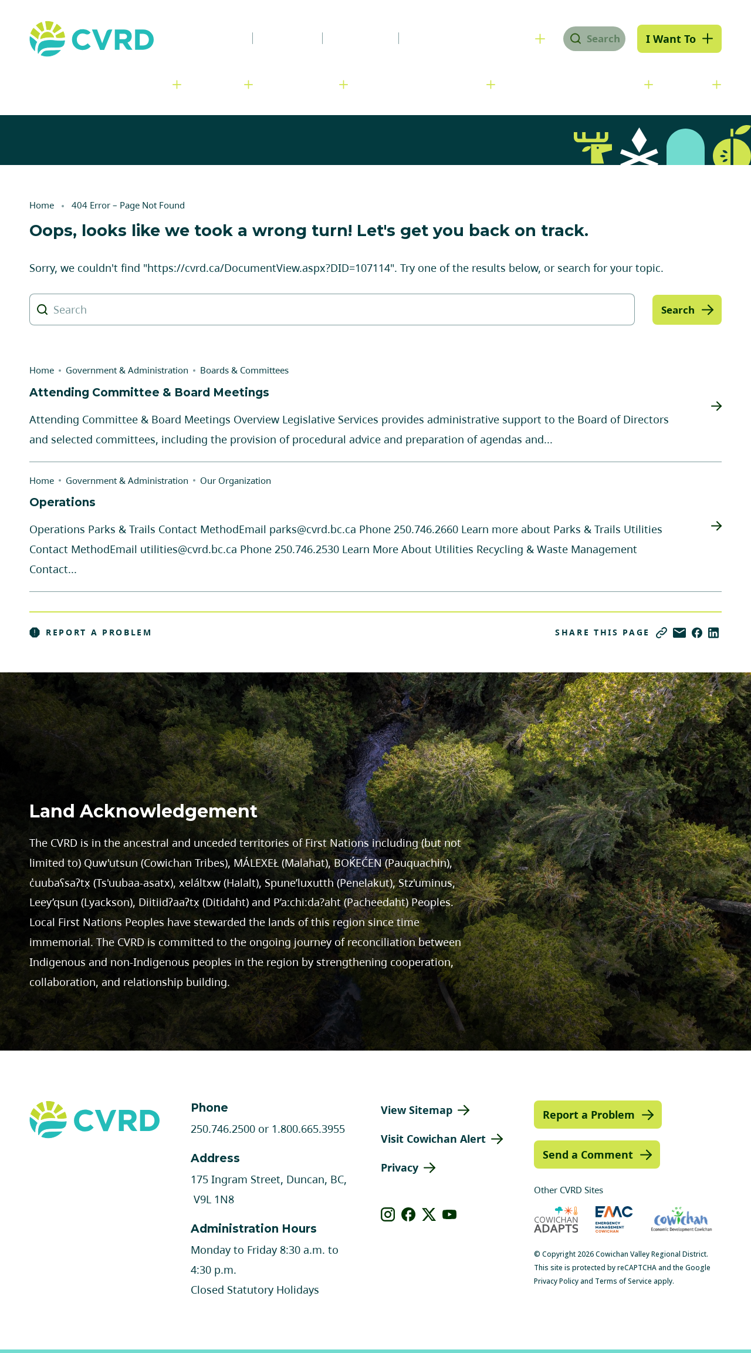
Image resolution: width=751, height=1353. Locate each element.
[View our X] (429, 1214)
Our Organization (235, 480)
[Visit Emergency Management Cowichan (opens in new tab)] (614, 1219)
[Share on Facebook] (697, 632)
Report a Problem (91, 632)
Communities (302, 84)
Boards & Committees (244, 370)
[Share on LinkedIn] (713, 632)
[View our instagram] (388, 1214)
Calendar (351, 38)
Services (218, 84)
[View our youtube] (449, 1214)
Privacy (399, 1167)
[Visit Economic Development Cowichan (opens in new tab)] (681, 1219)
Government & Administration (97, 84)
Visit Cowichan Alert (433, 1139)
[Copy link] (661, 632)
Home (41, 205)
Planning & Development (423, 84)
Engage (688, 84)
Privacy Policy (556, 1281)
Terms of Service (623, 1281)
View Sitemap (416, 1110)
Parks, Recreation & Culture (576, 84)
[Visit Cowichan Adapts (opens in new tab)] (556, 1219)
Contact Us (431, 38)
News (213, 38)
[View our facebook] (408, 1214)
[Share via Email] (679, 633)
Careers (278, 38)
